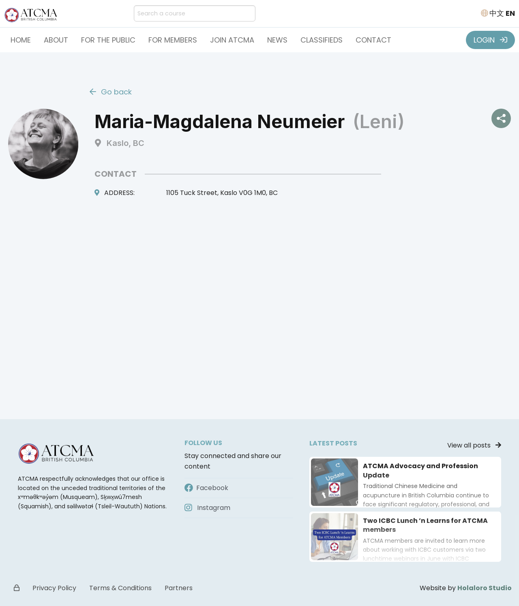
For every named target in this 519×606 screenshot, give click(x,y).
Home (21, 40)
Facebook (206, 488)
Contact (373, 40)
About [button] (56, 40)
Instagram (207, 507)
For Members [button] (172, 40)
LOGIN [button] (490, 40)
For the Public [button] (108, 40)
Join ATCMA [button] (232, 40)
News (277, 40)
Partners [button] (179, 588)
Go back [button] (111, 92)
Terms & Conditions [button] (120, 588)
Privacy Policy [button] (54, 588)
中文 (496, 13)
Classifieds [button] (321, 40)
